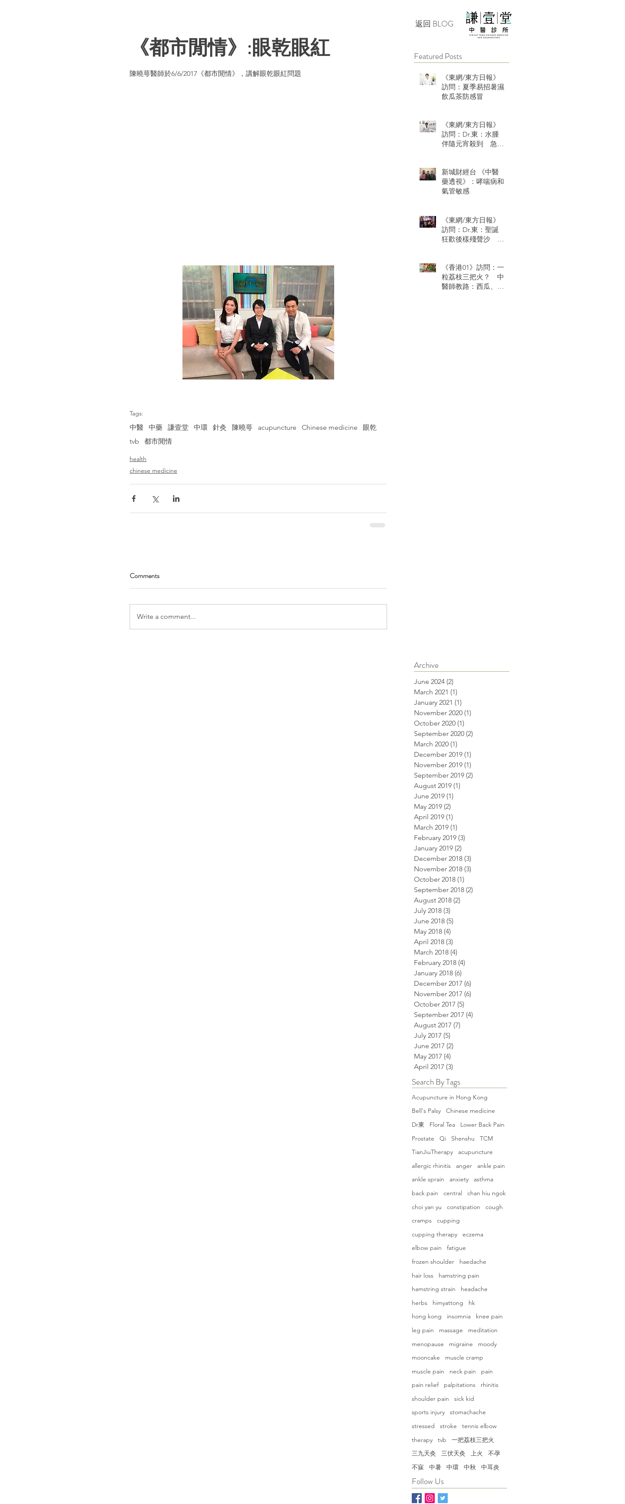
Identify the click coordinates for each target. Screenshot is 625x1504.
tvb (134, 441)
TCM (486, 1138)
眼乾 (370, 427)
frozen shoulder (433, 1261)
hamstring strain (434, 1289)
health (138, 459)
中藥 (156, 427)
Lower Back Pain (482, 1124)
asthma (483, 1179)
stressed (423, 1426)
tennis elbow (479, 1426)
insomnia (459, 1316)
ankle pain (491, 1166)
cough (494, 1207)
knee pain (489, 1316)
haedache (472, 1261)
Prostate (423, 1138)
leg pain (423, 1330)
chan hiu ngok (486, 1193)
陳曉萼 (242, 427)
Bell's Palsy (426, 1111)
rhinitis (489, 1385)
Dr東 (418, 1124)
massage (451, 1330)
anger (464, 1166)
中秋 (470, 1467)
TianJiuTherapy (432, 1152)
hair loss (422, 1275)
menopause (428, 1344)
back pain (425, 1193)
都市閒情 (158, 441)
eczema (472, 1234)
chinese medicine (153, 470)
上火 (477, 1453)
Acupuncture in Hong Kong (450, 1097)
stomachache (468, 1412)
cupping (448, 1220)
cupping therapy (434, 1234)
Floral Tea (442, 1124)
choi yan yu (427, 1207)
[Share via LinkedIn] (176, 498)
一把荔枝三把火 (473, 1440)
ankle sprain (428, 1179)
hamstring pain (459, 1275)
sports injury (428, 1412)
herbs (419, 1303)
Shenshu (463, 1138)
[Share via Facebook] (134, 498)
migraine (461, 1344)
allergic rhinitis (431, 1166)
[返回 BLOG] (434, 24)
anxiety (459, 1179)
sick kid (464, 1399)
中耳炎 (490, 1467)
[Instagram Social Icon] (430, 1498)
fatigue (456, 1248)
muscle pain (428, 1371)
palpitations (459, 1385)
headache (474, 1289)
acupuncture (277, 427)
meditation (483, 1330)
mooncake (426, 1357)
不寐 (418, 1467)
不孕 (494, 1453)
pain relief (425, 1385)
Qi (442, 1138)
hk (472, 1303)
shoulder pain (430, 1399)
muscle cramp (464, 1357)
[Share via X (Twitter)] (155, 498)
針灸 (220, 427)
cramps (422, 1220)
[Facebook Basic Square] (417, 1498)
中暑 (435, 1467)
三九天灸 (424, 1453)
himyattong (448, 1303)
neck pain (462, 1371)
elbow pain (427, 1248)
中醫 (136, 427)
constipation (463, 1207)
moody (487, 1344)
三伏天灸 (453, 1453)
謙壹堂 (178, 427)
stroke (448, 1426)
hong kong (427, 1316)
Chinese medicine (330, 427)
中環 (201, 427)
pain (487, 1371)
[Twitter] (443, 1498)
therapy (422, 1440)
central (452, 1193)
